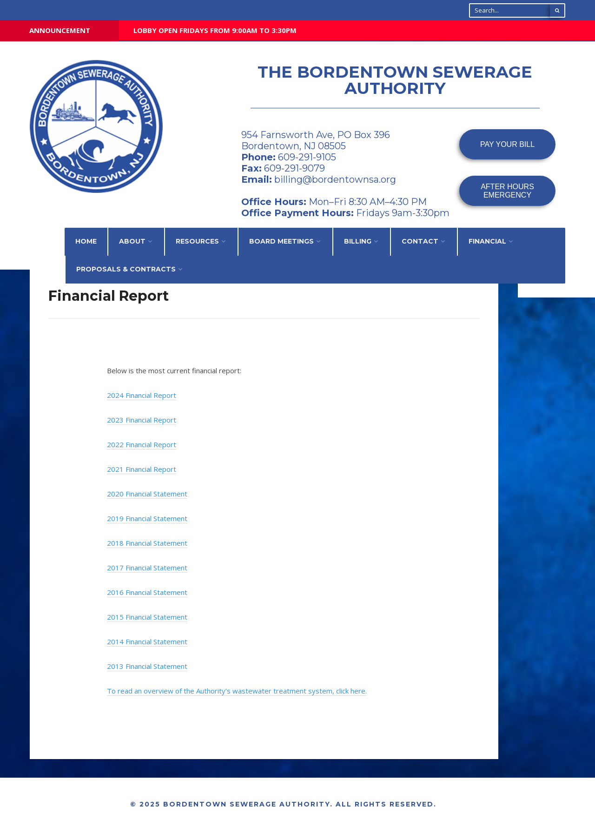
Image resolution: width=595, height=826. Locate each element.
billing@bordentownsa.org (335, 179)
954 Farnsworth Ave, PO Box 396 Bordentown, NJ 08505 (315, 140)
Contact (420, 241)
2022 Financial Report (141, 444)
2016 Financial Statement (147, 592)
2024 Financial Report (141, 395)
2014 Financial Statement (147, 641)
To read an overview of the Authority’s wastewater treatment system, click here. (237, 690)
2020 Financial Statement (147, 493)
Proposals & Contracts (126, 269)
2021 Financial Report (141, 469)
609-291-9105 (306, 157)
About (132, 241)
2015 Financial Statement (147, 616)
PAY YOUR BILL (507, 144)
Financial (487, 241)
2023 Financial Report (141, 419)
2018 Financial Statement (147, 543)
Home (86, 241)
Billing (357, 241)
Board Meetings (281, 241)
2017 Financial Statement (147, 567)
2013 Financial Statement (147, 666)
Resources (197, 241)
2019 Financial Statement (147, 518)
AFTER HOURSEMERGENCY (507, 191)
